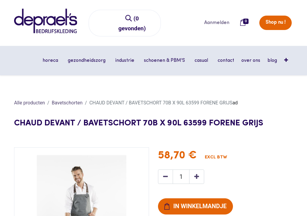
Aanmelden (216, 22)
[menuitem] (226, 60)
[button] (287, 60)
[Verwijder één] (165, 177)
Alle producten (29, 103)
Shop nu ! (275, 22)
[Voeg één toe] (196, 177)
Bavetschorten (67, 103)
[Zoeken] (132, 23)
